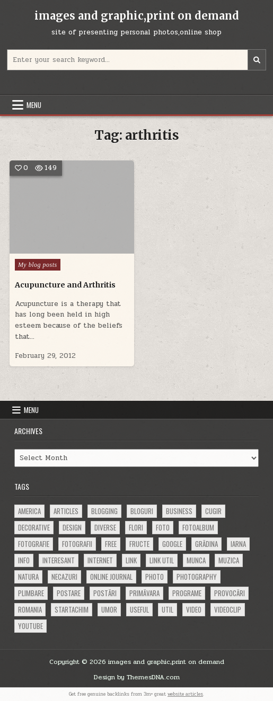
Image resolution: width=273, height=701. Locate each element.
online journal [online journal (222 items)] (111, 576)
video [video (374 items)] (193, 609)
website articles (185, 694)
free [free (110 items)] (111, 543)
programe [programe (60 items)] (186, 593)
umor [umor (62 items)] (109, 609)
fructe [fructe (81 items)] (139, 543)
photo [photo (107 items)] (154, 576)
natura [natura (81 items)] (28, 576)
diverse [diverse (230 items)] (105, 527)
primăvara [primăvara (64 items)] (144, 593)
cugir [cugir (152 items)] (213, 511)
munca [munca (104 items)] (196, 560)
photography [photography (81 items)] (197, 576)
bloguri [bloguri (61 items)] (141, 511)
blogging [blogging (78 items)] (104, 511)
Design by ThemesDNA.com (137, 677)
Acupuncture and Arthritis (65, 285)
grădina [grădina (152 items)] (206, 543)
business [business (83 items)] (179, 511)
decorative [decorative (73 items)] (34, 527)
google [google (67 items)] (172, 543)
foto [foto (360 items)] (163, 527)
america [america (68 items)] (29, 511)
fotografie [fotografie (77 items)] (33, 543)
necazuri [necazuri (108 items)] (64, 576)
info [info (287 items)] (24, 560)
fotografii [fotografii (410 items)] (77, 543)
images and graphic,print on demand (136, 15)
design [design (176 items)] (72, 527)
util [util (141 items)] (167, 609)
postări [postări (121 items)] (105, 593)
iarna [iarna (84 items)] (238, 543)
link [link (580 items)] (131, 560)
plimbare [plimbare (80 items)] (31, 593)
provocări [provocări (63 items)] (229, 593)
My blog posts (37, 264)
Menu (34, 105)
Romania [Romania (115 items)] (30, 609)
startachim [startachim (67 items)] (72, 609)
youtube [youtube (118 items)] (30, 626)
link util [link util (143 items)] (161, 560)
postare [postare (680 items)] (69, 593)
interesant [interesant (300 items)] (58, 560)
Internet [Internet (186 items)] (100, 560)
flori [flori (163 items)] (136, 527)
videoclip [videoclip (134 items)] (227, 609)
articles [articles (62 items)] (66, 511)
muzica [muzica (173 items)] (228, 560)
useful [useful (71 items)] (139, 609)
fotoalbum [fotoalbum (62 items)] (198, 527)
